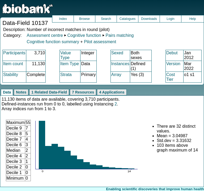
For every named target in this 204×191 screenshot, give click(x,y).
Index (63, 19)
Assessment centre (45, 35)
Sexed (117, 53)
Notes (21, 92)
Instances (120, 63)
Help (192, 19)
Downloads (149, 19)
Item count (13, 63)
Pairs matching (120, 35)
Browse (84, 19)
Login (170, 19)
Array (116, 74)
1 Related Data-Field (49, 92)
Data (7, 92)
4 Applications (111, 92)
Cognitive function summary (53, 41)
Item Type (69, 63)
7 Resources (83, 92)
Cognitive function (84, 35)
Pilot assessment (100, 41)
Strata (66, 74)
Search (106, 19)
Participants (14, 53)
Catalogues (128, 19)
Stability (10, 74)
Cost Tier (170, 77)
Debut (172, 53)
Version (173, 63)
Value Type (65, 55)
